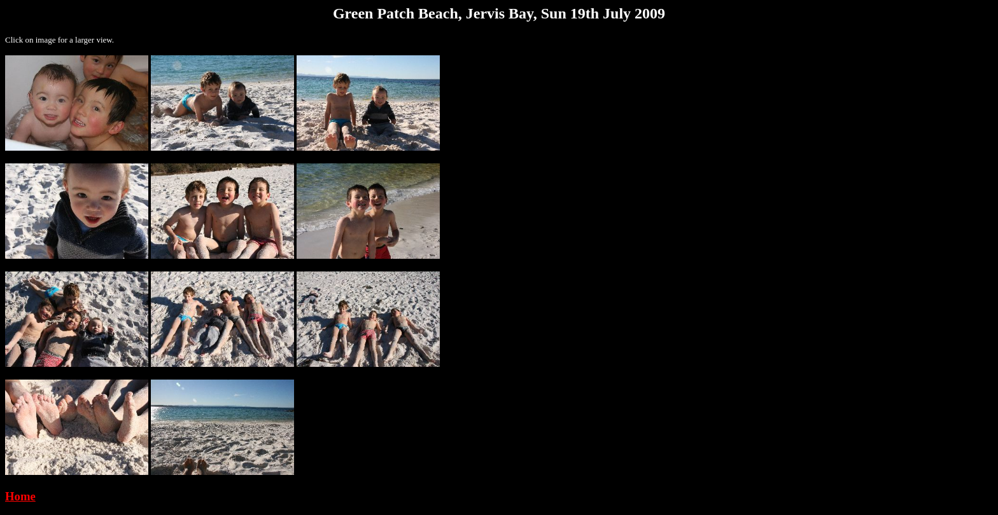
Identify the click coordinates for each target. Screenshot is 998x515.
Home (20, 496)
